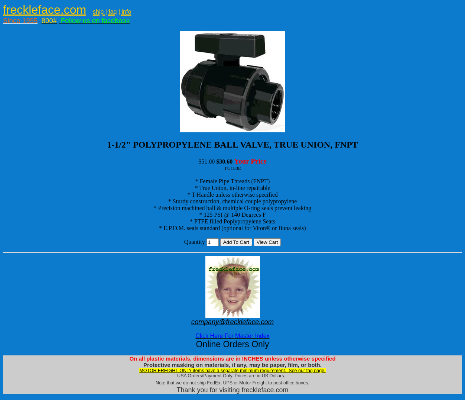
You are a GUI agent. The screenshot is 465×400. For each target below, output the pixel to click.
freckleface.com (44, 9)
